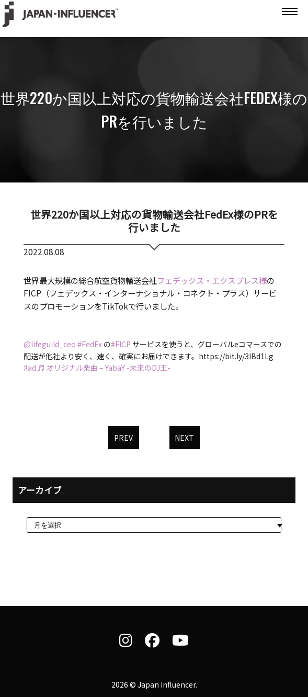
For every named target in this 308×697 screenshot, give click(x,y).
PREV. (124, 437)
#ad (30, 367)
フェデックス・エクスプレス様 (212, 280)
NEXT (184, 437)
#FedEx (89, 344)
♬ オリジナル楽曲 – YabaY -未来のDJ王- (104, 367)
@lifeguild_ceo (50, 344)
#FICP (121, 344)
